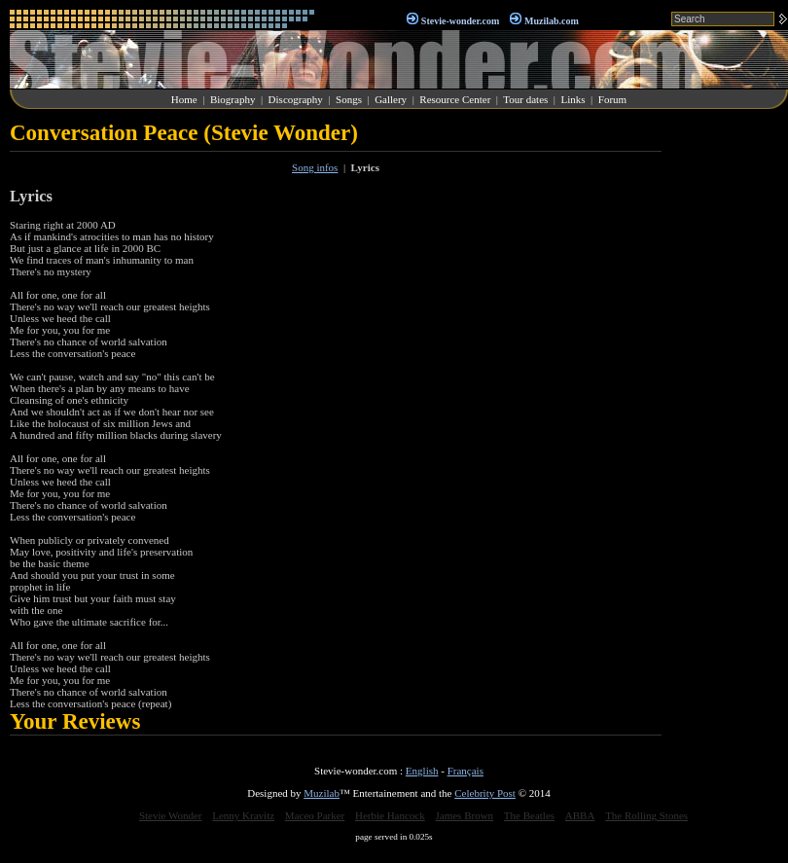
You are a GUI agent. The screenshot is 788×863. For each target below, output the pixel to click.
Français (466, 770)
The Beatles (529, 815)
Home (184, 99)
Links (573, 99)
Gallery (391, 99)
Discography (296, 99)
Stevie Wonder (170, 815)
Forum (612, 99)
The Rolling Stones (646, 815)
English (422, 770)
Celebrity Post (485, 793)
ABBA (580, 815)
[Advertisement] (729, 412)
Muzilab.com (551, 21)
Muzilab (322, 793)
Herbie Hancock (390, 815)
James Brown (465, 815)
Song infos (315, 167)
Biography (232, 99)
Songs (349, 99)
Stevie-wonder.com (460, 21)
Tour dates (525, 99)
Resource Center (454, 99)
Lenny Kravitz (243, 815)
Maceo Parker (314, 815)
